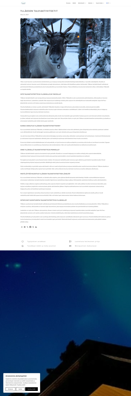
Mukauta (10, 389)
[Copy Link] (27, 227)
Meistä (90, 3)
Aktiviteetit (81, 3)
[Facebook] (30, 227)
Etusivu (68, 3)
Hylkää (20, 389)
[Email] (24, 227)
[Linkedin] (36, 227)
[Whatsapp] (22, 227)
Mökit (74, 3)
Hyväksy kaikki (31, 389)
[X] (33, 227)
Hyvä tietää (99, 3)
